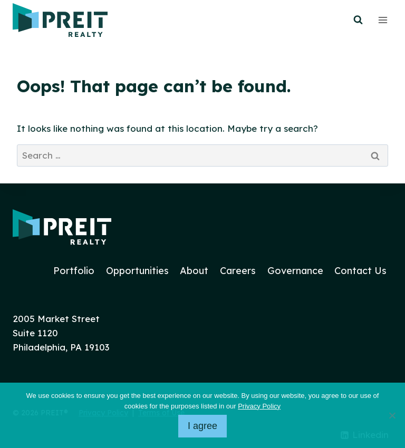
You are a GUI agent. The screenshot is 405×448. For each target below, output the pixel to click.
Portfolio (73, 271)
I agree (202, 426)
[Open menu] (382, 20)
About (194, 271)
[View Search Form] (358, 20)
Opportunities (137, 271)
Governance (295, 271)
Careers (238, 271)
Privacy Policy (259, 406)
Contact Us (360, 271)
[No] (392, 415)
